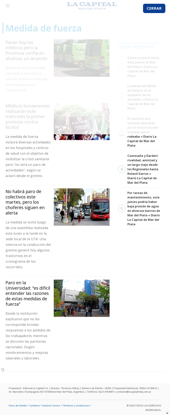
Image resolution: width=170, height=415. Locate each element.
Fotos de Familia (18, 405)
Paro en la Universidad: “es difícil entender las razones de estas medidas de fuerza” (28, 293)
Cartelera (34, 405)
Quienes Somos (51, 405)
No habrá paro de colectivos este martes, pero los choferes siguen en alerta (25, 202)
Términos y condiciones (76, 405)
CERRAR (154, 8)
